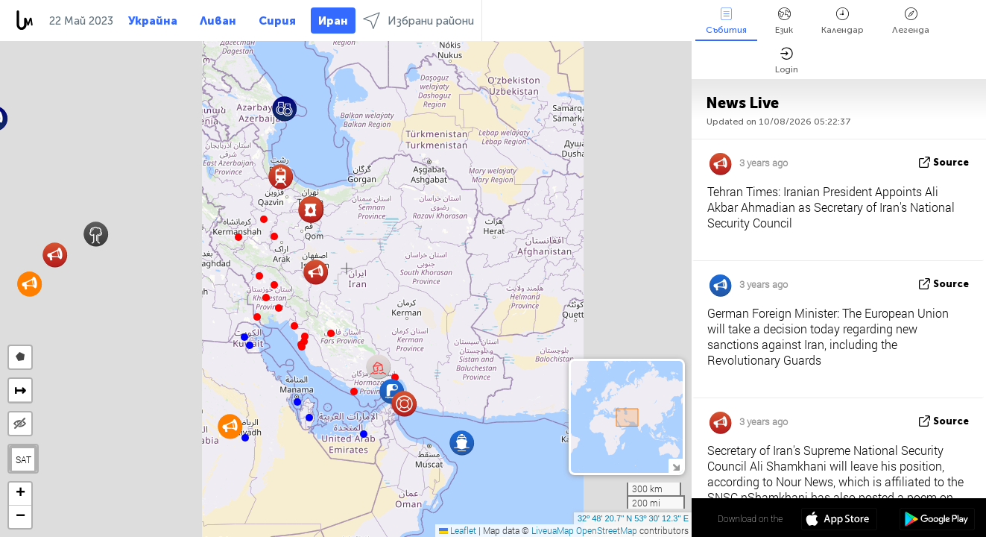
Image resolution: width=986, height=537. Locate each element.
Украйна (152, 21)
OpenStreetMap (606, 530)
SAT (23, 459)
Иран (333, 21)
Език (784, 21)
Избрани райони (418, 20)
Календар (842, 21)
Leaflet (457, 530)
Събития (726, 21)
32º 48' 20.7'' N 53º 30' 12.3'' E (633, 518)
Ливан (218, 21)
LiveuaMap (552, 530)
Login (786, 61)
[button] (274, 236)
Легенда (910, 21)
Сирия (277, 21)
